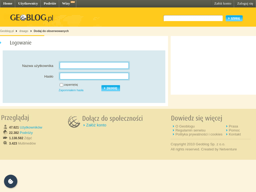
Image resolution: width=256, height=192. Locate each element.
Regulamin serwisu (190, 130)
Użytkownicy (28, 3)
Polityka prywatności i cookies (198, 134)
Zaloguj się (245, 3)
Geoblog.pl (7, 31)
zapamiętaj (71, 84)
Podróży (26, 133)
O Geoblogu (185, 126)
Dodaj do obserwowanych (51, 31)
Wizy (66, 3)
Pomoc (234, 130)
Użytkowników (31, 127)
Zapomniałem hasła (71, 90)
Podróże (50, 3)
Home (7, 3)
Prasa (233, 126)
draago (23, 31)
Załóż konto (222, 3)
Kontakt (235, 134)
